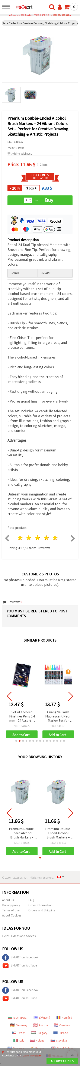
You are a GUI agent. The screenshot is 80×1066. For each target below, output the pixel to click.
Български (18, 1017)
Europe (60, 1033)
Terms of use (11, 910)
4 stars (46, 537)
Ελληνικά (41, 1017)
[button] (16, 741)
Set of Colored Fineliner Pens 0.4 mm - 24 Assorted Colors (22, 716)
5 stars (55, 537)
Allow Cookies (62, 1061)
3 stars (37, 537)
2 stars (29, 537)
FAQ (31, 900)
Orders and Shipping (41, 910)
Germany (18, 1025)
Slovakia (59, 1040)
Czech (18, 1033)
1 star (20, 537)
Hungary (39, 1033)
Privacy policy (11, 905)
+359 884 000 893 (61, 15)
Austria (40, 1025)
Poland (37, 1040)
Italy (18, 1040)
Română (64, 1017)
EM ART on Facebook (20, 957)
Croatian (62, 1025)
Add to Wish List (19, 153)
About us (8, 900)
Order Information (40, 905)
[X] (3, 1052)
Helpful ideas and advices (19, 936)
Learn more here (32, 1055)
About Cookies (12, 915)
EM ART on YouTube (19, 965)
